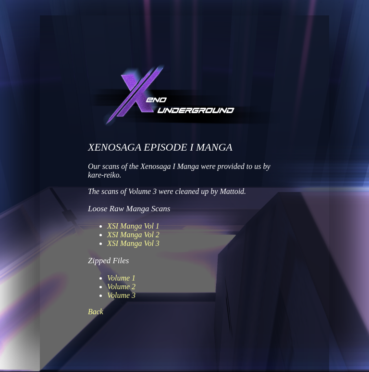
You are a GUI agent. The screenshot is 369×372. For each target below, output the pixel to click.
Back (95, 312)
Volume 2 (121, 286)
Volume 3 (121, 295)
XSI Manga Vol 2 (133, 235)
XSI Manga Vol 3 (133, 243)
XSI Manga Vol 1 (133, 226)
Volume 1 (121, 278)
